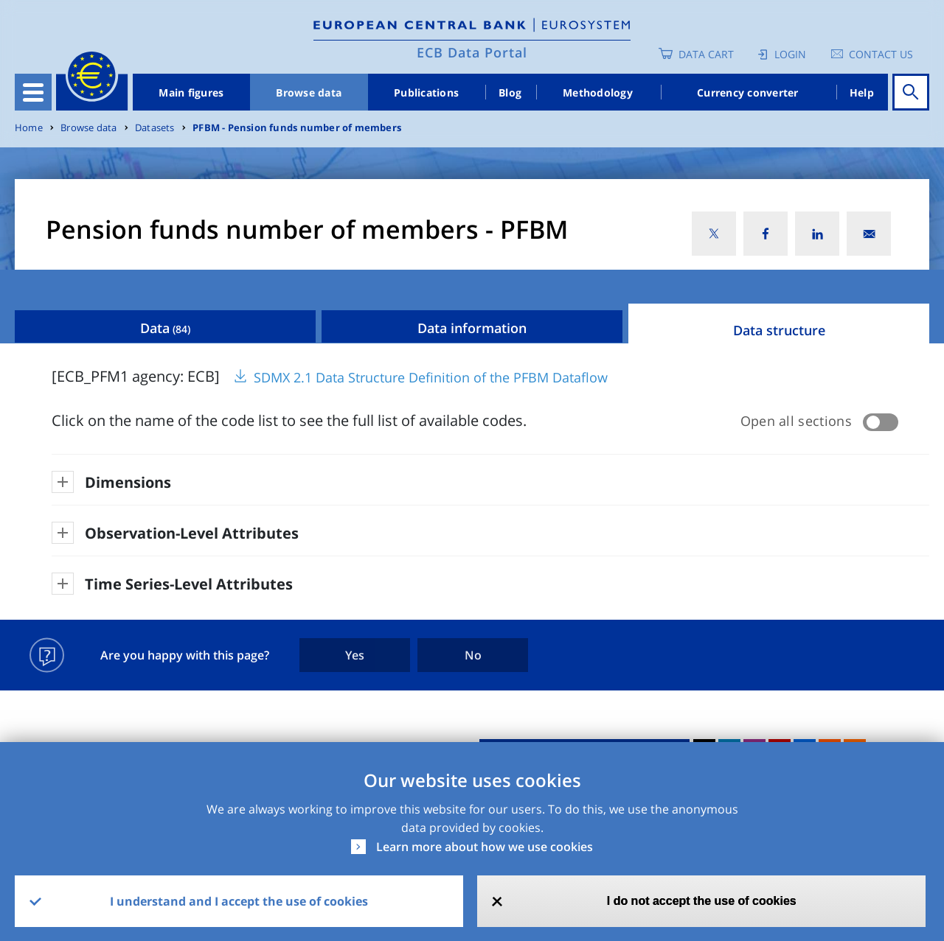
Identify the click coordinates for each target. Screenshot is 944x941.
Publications (426, 92)
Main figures (191, 92)
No (473, 655)
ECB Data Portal (472, 52)
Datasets (155, 128)
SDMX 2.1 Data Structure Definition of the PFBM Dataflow (431, 377)
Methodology (598, 92)
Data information (472, 328)
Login (790, 54)
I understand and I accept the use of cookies (239, 901)
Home (29, 128)
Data (165, 328)
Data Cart (706, 54)
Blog (510, 92)
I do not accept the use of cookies (701, 901)
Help (862, 92)
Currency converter (748, 92)
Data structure (779, 330)
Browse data (308, 92)
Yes (354, 655)
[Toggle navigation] (33, 92)
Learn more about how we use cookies (484, 847)
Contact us (881, 54)
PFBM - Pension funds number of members (296, 128)
